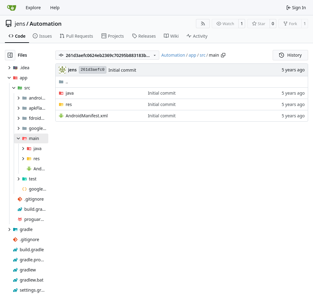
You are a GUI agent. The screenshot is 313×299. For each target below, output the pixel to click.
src (202, 55)
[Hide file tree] (10, 55)
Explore (33, 7)
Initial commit (122, 70)
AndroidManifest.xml (87, 116)
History (290, 55)
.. (63, 82)
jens (20, 24)
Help (55, 7)
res (69, 104)
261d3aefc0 (93, 69)
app (192, 55)
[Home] (11, 7)
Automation (46, 24)
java (70, 93)
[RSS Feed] (203, 23)
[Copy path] (223, 55)
